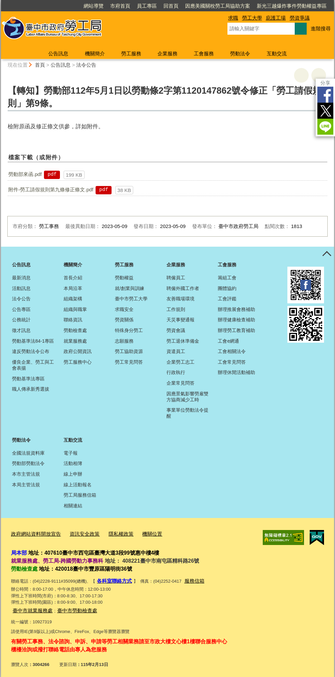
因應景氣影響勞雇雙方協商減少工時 (187, 396)
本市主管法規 (26, 474)
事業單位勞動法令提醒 (187, 413)
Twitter (325, 111)
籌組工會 (227, 277)
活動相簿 (73, 463)
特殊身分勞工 (129, 330)
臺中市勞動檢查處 (69, 607)
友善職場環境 (180, 298)
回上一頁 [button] (318, 75)
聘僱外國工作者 (183, 288)
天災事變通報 (180, 319)
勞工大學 (252, 18)
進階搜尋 (321, 28)
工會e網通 (228, 341)
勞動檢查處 (75, 330)
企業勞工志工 (180, 362)
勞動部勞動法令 (28, 463)
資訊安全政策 (76, 533)
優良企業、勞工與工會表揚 (33, 365)
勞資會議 (176, 330)
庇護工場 (276, 18)
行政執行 (176, 372)
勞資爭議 (300, 18)
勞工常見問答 (129, 362)
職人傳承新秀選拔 (30, 389)
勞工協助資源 (129, 351)
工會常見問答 (232, 362)
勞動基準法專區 (28, 378)
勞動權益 (124, 277)
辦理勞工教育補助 (236, 330)
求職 (233, 18)
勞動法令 (240, 53)
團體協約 (227, 288)
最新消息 (21, 277)
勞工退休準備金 (183, 341)
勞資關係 (124, 319)
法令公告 (86, 65)
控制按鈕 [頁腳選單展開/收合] (326, 254)
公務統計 (21, 319)
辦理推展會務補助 (236, 309)
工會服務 (204, 53)
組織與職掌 (75, 309)
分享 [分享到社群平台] (325, 82)
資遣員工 (176, 351)
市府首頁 (120, 6)
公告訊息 (58, 53)
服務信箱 (188, 578)
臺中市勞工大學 (131, 298)
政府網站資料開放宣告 (32, 533)
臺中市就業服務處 (30, 607)
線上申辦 (73, 474)
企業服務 (167, 53)
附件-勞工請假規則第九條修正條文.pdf (50, 189)
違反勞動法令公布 (30, 351)
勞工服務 (131, 53)
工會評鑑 (227, 298)
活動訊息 (21, 288)
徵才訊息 (21, 330)
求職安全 (124, 309)
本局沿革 (73, 288)
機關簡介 (95, 53)
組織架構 (73, 298)
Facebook (325, 95)
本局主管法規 (26, 484)
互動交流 (277, 53)
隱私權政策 (109, 533)
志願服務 (124, 341)
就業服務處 (75, 341)
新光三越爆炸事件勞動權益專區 (292, 6)
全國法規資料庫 (28, 453)
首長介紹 (73, 277)
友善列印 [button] (301, 75)
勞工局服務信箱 (80, 495)
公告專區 (21, 309)
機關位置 (137, 533)
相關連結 (73, 505)
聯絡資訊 (73, 319)
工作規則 (176, 309)
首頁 (40, 65)
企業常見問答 (180, 383)
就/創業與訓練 (129, 288)
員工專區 (147, 6)
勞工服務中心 (78, 362)
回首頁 (171, 6)
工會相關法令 (232, 351)
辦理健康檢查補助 (236, 319)
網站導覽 (94, 6)
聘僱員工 (176, 277)
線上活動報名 (78, 484)
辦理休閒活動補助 (236, 372)
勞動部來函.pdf (25, 174)
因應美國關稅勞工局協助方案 (217, 6)
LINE (325, 127)
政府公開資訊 (78, 351)
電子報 (71, 453)
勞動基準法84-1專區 (33, 341)
